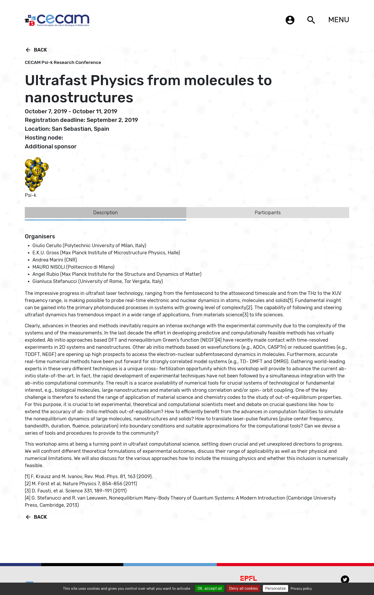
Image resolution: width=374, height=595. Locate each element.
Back (36, 50)
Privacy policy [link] (301, 589)
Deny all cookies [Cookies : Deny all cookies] (243, 588)
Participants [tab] (268, 212)
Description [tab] (105, 212)
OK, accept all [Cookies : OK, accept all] (209, 588)
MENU (338, 19)
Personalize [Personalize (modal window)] (275, 588)
